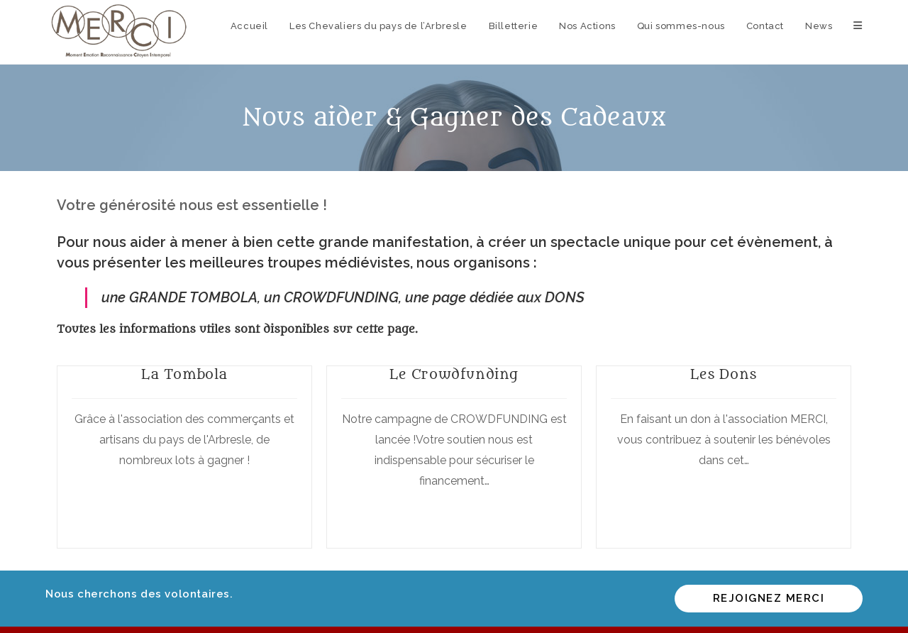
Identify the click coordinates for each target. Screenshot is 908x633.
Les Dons (723, 374)
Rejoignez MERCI (769, 598)
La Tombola (184, 374)
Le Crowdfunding (454, 374)
